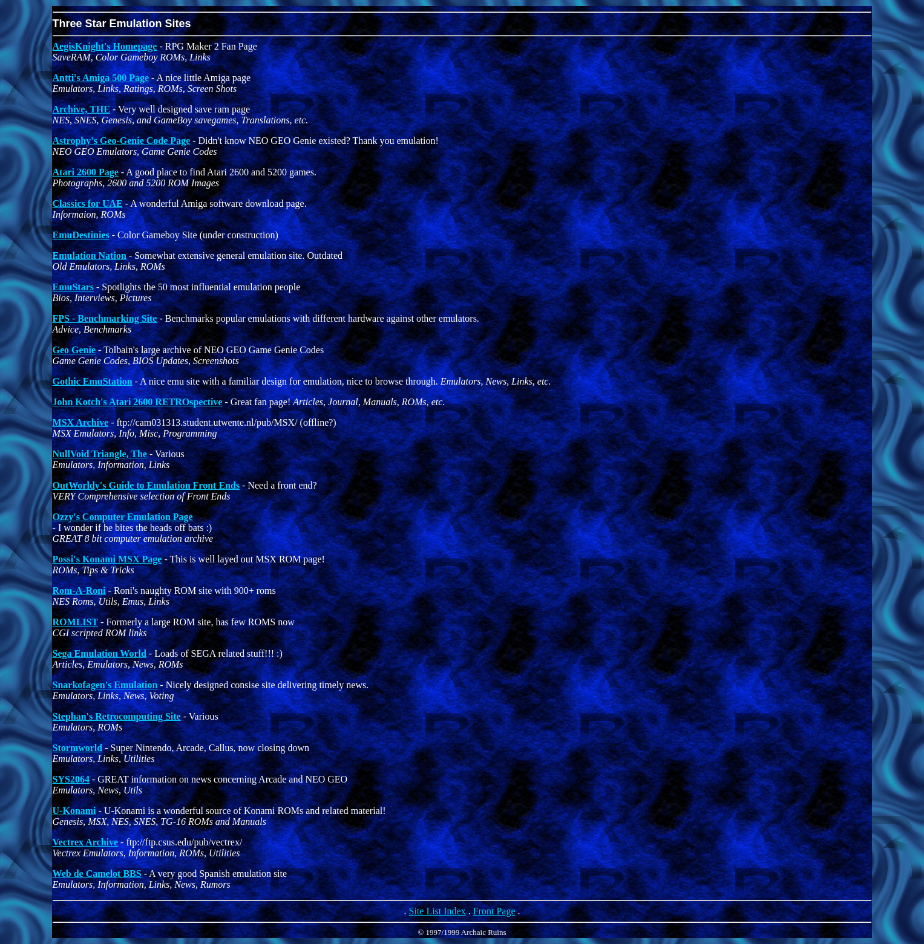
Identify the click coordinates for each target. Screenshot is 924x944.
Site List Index (436, 911)
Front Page (494, 911)
